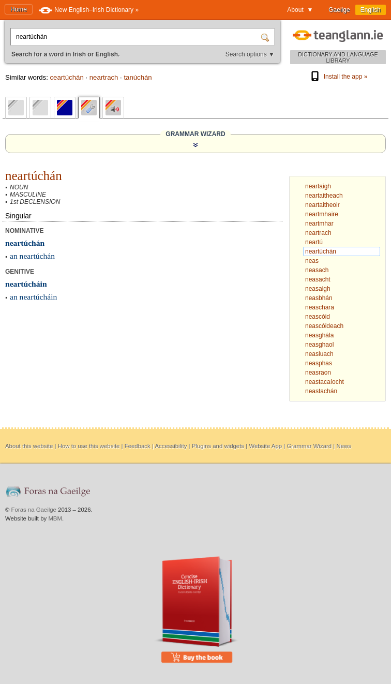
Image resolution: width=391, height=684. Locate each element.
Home (18, 9)
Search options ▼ (250, 54)
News (343, 446)
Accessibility (171, 446)
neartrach (103, 77)
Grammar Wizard (309, 446)
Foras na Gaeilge (33, 510)
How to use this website (89, 446)
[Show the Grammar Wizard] (195, 145)
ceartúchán (66, 77)
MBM (55, 518)
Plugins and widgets (218, 446)
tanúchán (138, 77)
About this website (29, 446)
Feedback (138, 446)
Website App (265, 446)
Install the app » (338, 76)
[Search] (266, 36)
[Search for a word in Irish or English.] (136, 37)
